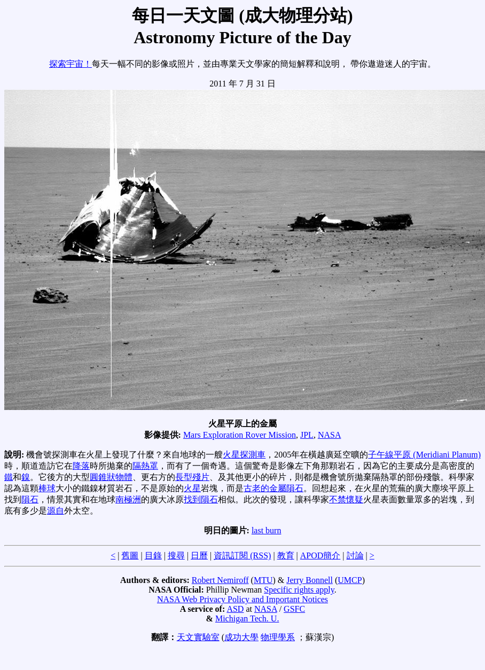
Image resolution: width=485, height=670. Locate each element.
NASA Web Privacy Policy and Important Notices (242, 599)
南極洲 (128, 499)
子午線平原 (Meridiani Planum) (424, 454)
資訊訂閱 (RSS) (242, 555)
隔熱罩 (145, 465)
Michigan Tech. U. (247, 618)
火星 (192, 488)
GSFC (294, 608)
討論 (355, 555)
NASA (329, 434)
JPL (307, 434)
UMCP (350, 580)
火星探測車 (244, 454)
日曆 (199, 555)
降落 (81, 465)
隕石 (29, 499)
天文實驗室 (198, 637)
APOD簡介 (320, 555)
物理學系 (278, 637)
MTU (263, 580)
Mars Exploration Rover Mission (239, 434)
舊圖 (129, 555)
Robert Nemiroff (220, 580)
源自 (55, 510)
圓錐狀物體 (111, 477)
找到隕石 (201, 499)
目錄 (153, 555)
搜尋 (176, 555)
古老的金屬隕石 (273, 488)
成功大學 (241, 637)
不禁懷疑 (346, 499)
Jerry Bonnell (309, 580)
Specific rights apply (299, 589)
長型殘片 (192, 477)
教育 (285, 555)
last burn (266, 530)
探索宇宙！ (70, 63)
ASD (235, 608)
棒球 (47, 488)
